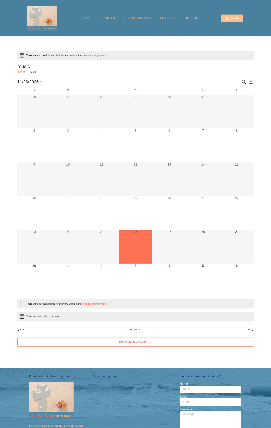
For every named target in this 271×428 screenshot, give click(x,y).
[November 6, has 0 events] (169, 145)
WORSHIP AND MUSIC (138, 18)
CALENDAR (191, 18)
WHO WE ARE (107, 18)
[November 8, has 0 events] (237, 145)
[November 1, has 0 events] (237, 111)
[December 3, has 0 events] (135, 280)
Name (184, 383)
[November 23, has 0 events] (34, 246)
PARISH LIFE (168, 18)
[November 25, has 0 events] (101, 246)
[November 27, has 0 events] (169, 246)
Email (183, 396)
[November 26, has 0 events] (135, 246)
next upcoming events (94, 55)
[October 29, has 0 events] (135, 111)
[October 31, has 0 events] (203, 111)
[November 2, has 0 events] (34, 145)
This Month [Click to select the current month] (135, 329)
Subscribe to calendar (133, 342)
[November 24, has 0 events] (68, 246)
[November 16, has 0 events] (34, 213)
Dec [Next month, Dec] (250, 329)
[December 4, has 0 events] (169, 280)
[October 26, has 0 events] (34, 111)
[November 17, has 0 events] (68, 213)
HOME (86, 18)
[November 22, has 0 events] (237, 213)
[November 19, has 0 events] (135, 213)
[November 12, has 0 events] (135, 179)
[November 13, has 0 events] (169, 179)
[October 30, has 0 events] (169, 111)
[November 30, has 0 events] (34, 280)
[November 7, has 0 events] (203, 145)
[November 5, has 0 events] (135, 145)
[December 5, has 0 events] (203, 280)
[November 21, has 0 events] (203, 213)
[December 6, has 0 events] (237, 280)
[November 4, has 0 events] (101, 145)
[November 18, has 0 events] (101, 213)
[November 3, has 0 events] (68, 145)
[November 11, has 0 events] (101, 179)
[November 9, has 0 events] (34, 179)
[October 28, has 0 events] (101, 111)
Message (186, 409)
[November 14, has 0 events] (203, 179)
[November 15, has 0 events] (237, 179)
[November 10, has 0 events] (68, 179)
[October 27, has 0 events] (68, 111)
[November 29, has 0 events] (237, 246)
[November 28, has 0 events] (203, 246)
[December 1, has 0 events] (68, 280)
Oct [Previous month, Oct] (20, 329)
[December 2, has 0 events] (101, 280)
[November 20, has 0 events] (169, 213)
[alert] (135, 55)
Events (21, 71)
